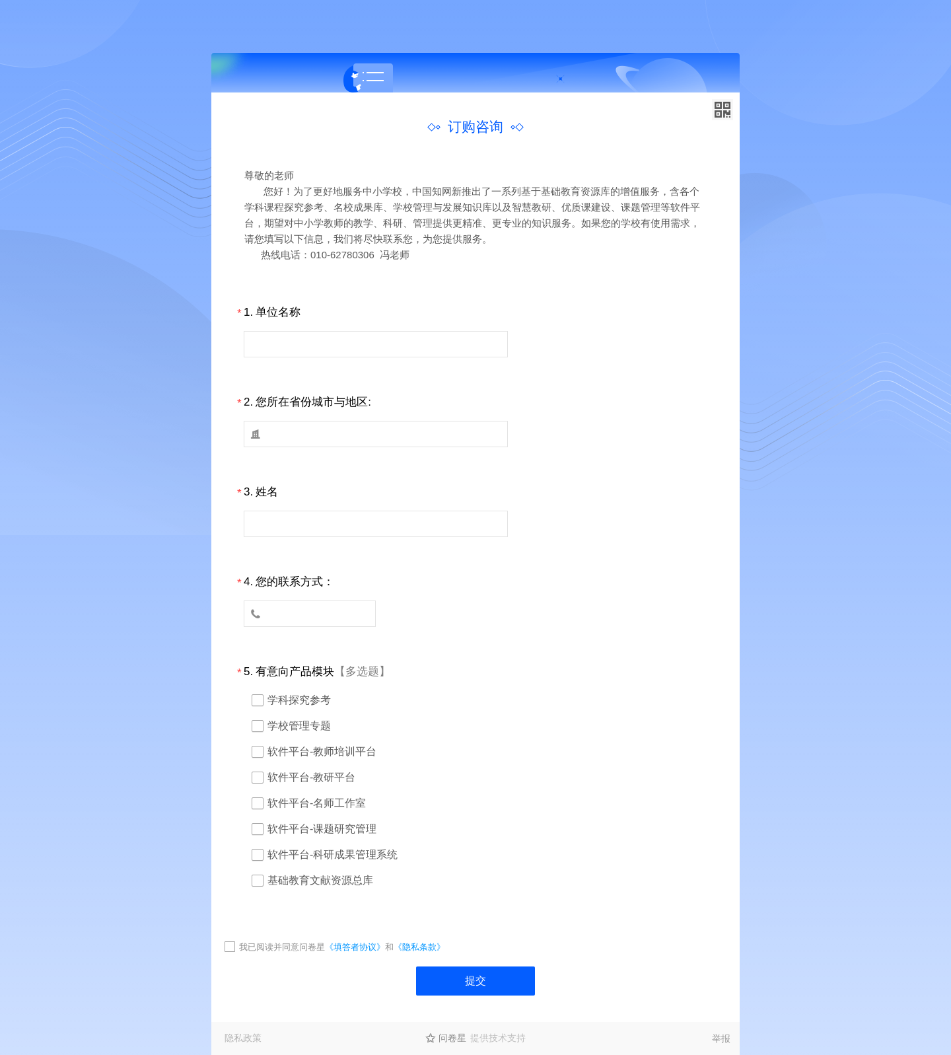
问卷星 (452, 1038)
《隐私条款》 (419, 947)
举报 (721, 1038)
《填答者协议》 (355, 947)
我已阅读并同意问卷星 (282, 947)
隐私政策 (243, 1038)
